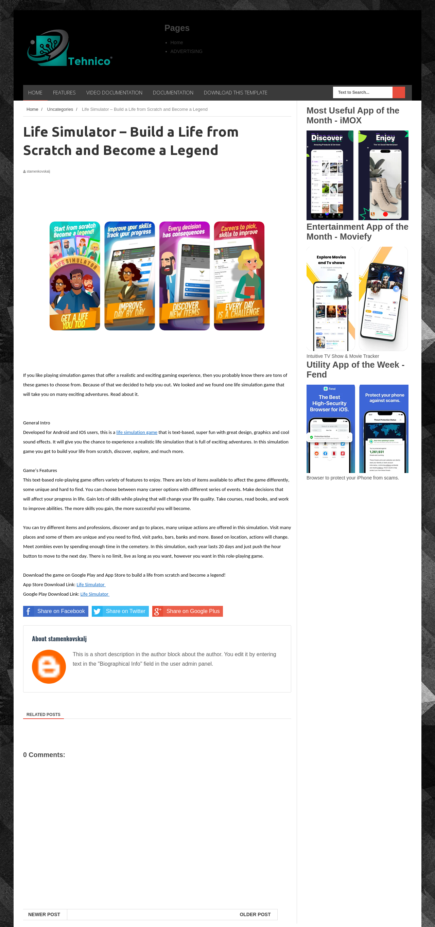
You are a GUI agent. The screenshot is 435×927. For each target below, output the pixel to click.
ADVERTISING (187, 51)
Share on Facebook (54, 611)
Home (177, 42)
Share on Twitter (118, 611)
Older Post (255, 914)
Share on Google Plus (186, 611)
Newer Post (44, 914)
